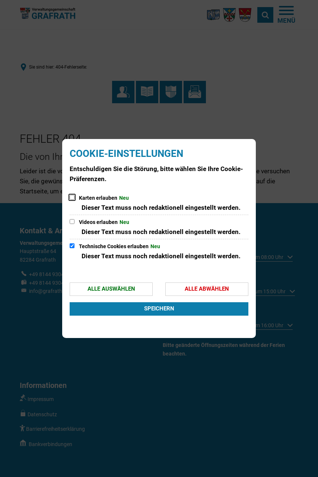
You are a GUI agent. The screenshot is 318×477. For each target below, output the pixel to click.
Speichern (159, 308)
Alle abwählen (207, 288)
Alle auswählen (111, 288)
